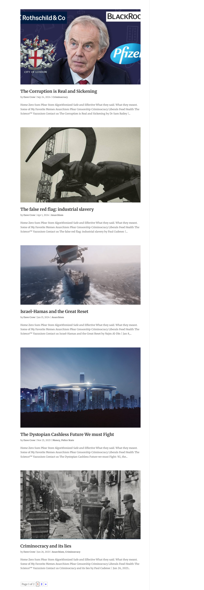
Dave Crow (29, 97)
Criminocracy (60, 97)
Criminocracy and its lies (45, 546)
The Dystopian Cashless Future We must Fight (67, 434)
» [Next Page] (46, 584)
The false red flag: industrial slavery (57, 209)
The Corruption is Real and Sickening (58, 91)
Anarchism (57, 215)
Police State (67, 440)
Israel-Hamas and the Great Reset (54, 311)
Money (56, 440)
